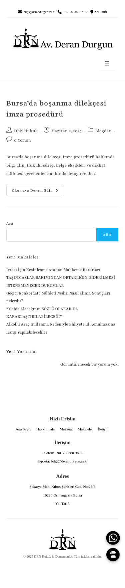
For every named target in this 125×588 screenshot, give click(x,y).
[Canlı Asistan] (113, 554)
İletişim (103, 429)
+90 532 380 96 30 (75, 12)
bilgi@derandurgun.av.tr (38, 12)
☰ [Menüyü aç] (107, 63)
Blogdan (103, 131)
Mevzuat (66, 429)
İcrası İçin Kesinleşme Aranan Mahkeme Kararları (53, 269)
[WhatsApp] (113, 538)
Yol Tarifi (101, 12)
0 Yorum (22, 140)
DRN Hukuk (26, 131)
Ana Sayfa (23, 429)
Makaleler (85, 429)
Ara (9, 223)
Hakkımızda (45, 429)
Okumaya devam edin (32, 189)
